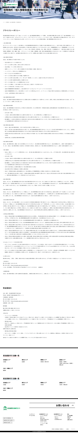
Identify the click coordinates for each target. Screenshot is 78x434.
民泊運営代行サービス (54, 4)
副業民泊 (41, 425)
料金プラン (42, 417)
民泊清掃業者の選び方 (58, 419)
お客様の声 (56, 418)
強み (63, 2)
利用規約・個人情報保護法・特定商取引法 (57, 429)
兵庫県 (70, 364)
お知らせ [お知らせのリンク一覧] (64, 7)
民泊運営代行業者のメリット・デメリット (43, 422)
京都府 (64, 362)
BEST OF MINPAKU (7, 418)
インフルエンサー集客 (43, 423)
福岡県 (4, 371)
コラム (68, 418)
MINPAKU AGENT (7, 423)
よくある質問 (65, 4)
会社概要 (67, 429)
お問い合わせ (72, 2)
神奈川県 (47, 362)
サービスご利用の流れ (43, 415)
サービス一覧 (52, 2)
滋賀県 (60, 362)
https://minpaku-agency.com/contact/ (19, 265)
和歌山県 (61, 365)
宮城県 (23, 362)
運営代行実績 (42, 418)
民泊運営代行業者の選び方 (44, 419)
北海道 (4, 362)
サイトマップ (73, 429)
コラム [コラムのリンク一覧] (63, 9)
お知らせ (69, 417)
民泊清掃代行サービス (54, 7)
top (4, 22)
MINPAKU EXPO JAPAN (8, 420)
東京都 (42, 362)
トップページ (31, 414)
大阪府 (60, 364)
